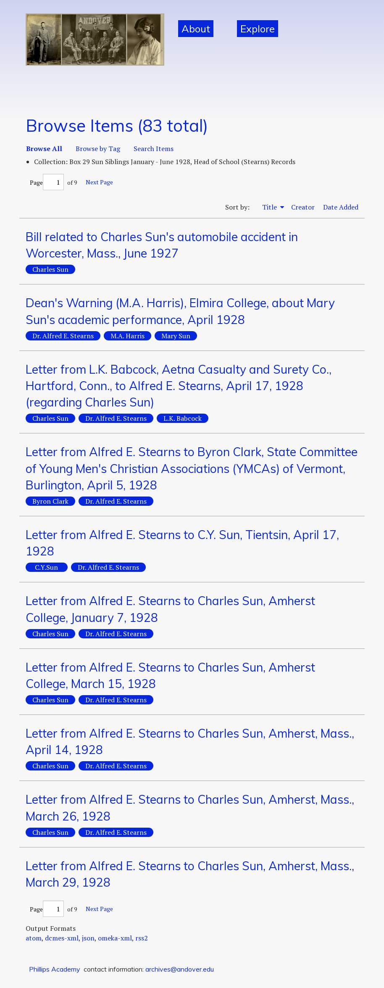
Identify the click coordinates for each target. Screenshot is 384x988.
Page (47, 182)
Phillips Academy (54, 969)
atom (34, 938)
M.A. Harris (127, 335)
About (195, 28)
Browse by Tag (98, 148)
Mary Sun (175, 335)
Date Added (340, 207)
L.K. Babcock (182, 418)
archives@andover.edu (179, 969)
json (88, 938)
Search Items (154, 148)
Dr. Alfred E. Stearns (63, 335)
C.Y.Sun (46, 567)
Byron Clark (50, 501)
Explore (257, 28)
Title (270, 207)
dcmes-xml (62, 938)
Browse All (44, 148)
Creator (303, 207)
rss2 (141, 938)
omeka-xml (115, 938)
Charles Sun (50, 269)
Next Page (99, 182)
